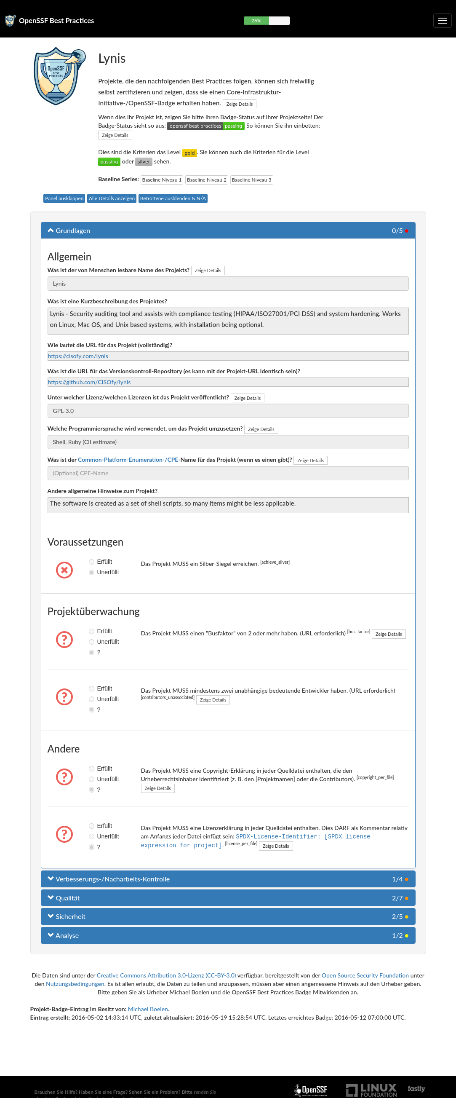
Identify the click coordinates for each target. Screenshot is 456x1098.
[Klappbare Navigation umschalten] (442, 20)
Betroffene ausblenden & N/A (173, 198)
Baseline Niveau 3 (252, 180)
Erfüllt (95, 561)
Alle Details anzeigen (112, 198)
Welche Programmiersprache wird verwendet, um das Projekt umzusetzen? (145, 428)
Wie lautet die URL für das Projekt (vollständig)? (110, 344)
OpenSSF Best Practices (56, 20)
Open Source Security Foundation (365, 975)
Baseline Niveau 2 (207, 180)
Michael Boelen (148, 1008)
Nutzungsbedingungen (75, 983)
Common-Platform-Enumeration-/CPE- (129, 459)
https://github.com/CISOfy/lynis (89, 382)
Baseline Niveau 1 (162, 180)
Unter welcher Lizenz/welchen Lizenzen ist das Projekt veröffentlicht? (138, 397)
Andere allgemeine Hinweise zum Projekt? (103, 490)
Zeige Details (240, 104)
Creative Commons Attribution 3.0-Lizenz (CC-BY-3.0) (166, 975)
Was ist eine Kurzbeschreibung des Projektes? (107, 301)
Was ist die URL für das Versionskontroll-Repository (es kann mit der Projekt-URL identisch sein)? (174, 371)
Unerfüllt (95, 572)
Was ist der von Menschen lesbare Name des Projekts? (119, 269)
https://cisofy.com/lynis (78, 355)
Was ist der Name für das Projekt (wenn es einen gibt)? (170, 459)
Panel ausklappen (64, 198)
